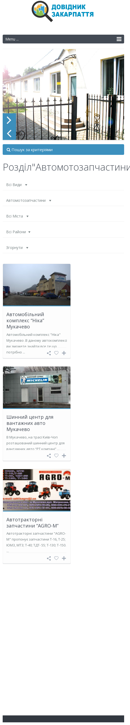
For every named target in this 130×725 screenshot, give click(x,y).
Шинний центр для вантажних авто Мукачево (29, 423)
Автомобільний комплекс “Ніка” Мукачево (25, 320)
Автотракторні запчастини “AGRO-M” (32, 522)
